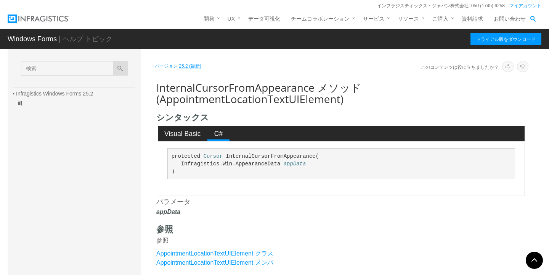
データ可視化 (264, 19)
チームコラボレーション (320, 19)
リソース (408, 19)
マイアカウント (525, 5)
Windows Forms (32, 39)
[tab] (183, 133)
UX (231, 19)
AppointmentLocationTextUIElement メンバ (214, 262)
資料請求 (472, 19)
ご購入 (440, 19)
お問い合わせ (510, 19)
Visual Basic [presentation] (182, 134)
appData (295, 164)
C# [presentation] (218, 134)
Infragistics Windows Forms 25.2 (54, 94)
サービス (373, 19)
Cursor (213, 156)
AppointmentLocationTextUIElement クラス (214, 253)
